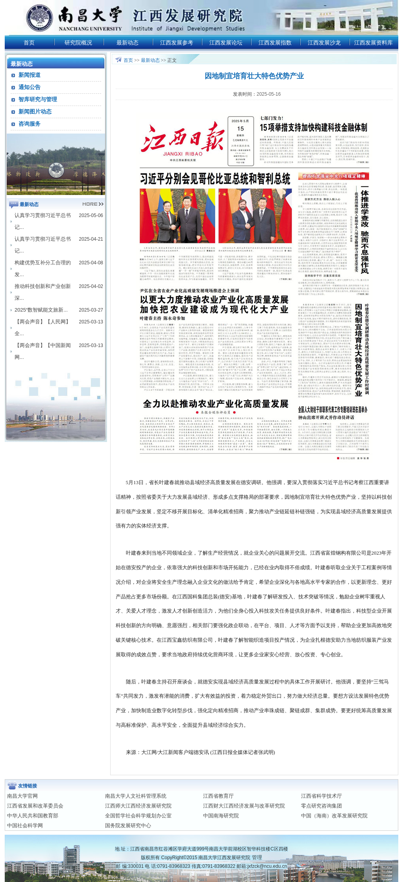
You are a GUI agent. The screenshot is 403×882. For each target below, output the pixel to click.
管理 (257, 857)
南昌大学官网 (22, 796)
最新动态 (127, 42)
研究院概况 (78, 42)
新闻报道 (29, 75)
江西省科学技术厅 (321, 796)
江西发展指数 (275, 42)
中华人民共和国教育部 (32, 816)
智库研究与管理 (37, 99)
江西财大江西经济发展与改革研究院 (244, 806)
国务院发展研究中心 (128, 825)
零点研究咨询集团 (321, 806)
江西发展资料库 (373, 42)
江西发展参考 (176, 42)
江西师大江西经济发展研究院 (138, 806)
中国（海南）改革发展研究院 (334, 816)
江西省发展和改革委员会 (35, 806)
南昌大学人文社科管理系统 (135, 796)
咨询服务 (29, 124)
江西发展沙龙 (324, 42)
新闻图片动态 (35, 111)
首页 (29, 42)
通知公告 (29, 87)
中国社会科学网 (25, 825)
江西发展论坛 (225, 42)
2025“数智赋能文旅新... (41, 310)
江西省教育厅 (218, 796)
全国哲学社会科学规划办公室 (138, 816)
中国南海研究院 (221, 816)
